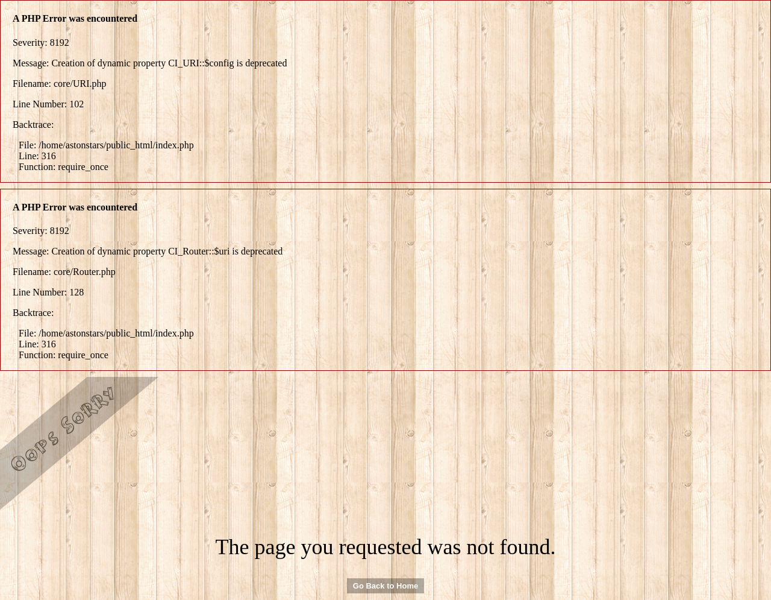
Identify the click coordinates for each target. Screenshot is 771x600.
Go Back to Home (385, 585)
